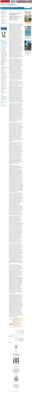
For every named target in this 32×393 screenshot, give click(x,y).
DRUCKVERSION (20, 332)
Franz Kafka (2, 93)
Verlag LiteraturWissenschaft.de (16, 372)
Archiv (5, 7)
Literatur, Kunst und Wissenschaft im (4, 96)
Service (17, 7)
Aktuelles (2, 7)
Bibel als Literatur (4, 101)
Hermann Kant (2, 46)
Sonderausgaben (3, 40)
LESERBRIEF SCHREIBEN (19, 330)
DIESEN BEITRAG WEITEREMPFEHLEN (18, 331)
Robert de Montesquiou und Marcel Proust (4, 82)
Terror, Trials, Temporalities (3, 87)
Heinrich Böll (2, 43)
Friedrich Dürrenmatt (3, 47)
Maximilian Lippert (13, 20)
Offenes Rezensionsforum (4, 18)
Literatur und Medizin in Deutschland (4, 84)
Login (8, 8)
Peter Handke (5, 54)
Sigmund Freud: (4, 99)
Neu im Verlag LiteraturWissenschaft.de (16, 356)
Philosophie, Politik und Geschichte (19, 9)
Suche (23, 7)
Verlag (31, 4)
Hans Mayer (2, 17)
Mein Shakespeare (3, 45)
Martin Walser (3, 44)
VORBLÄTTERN (20, 334)
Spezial (8, 7)
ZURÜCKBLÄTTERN (12, 334)
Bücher (11, 7)
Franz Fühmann (5, 53)
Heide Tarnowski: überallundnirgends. (3, 70)
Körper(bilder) (2, 14)
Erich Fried (2, 51)
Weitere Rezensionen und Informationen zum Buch (17, 326)
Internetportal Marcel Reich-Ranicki (3, 59)
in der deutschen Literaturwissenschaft (3, 105)
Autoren (14, 7)
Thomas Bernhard (3, 50)
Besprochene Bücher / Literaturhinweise (14, 22)
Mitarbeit (2, 8)
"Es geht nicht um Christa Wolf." (3, 75)
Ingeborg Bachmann (3, 56)
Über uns (5, 8)
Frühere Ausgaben (5, 9)
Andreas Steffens (15, 318)
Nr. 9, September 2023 (11, 9)
